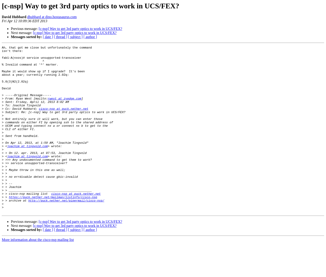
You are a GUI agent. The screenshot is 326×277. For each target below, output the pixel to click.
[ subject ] (75, 37)
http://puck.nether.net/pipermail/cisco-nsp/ (66, 232)
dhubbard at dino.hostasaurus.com (52, 17)
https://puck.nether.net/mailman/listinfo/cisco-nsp (53, 228)
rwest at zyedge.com (64, 109)
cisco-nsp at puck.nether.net (63, 121)
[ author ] (90, 37)
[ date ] (48, 37)
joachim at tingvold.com (27, 166)
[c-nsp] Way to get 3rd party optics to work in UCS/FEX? (80, 29)
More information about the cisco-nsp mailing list (38, 273)
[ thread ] (60, 37)
